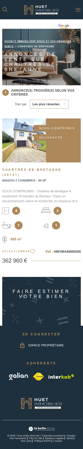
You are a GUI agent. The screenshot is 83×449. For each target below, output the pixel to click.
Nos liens (26, 441)
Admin (69, 438)
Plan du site (35, 438)
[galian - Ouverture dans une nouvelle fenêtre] (19, 376)
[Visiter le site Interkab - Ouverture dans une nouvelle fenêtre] (61, 376)
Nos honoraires (18, 438)
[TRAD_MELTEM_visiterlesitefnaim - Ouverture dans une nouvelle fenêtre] (38, 376)
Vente (9, 46)
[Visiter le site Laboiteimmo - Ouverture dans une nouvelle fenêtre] (41, 429)
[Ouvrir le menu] (78, 9)
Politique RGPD (42, 441)
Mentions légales (54, 438)
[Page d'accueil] (41, 9)
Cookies (57, 441)
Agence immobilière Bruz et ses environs (37, 41)
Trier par (21, 104)
